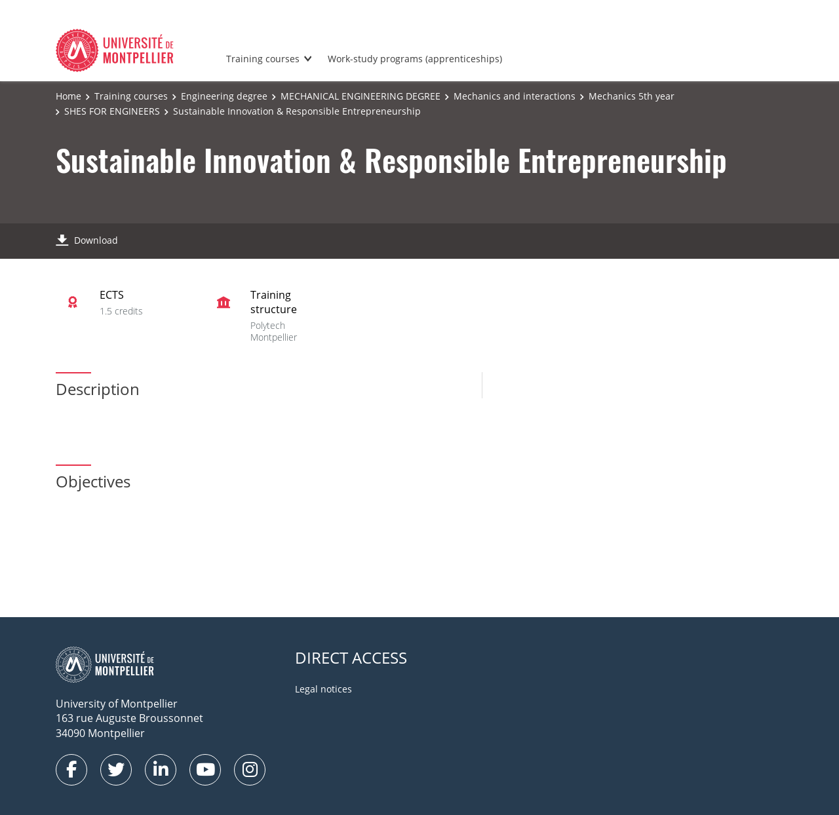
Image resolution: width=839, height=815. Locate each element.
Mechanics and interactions (515, 96)
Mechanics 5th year (631, 96)
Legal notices (323, 689)
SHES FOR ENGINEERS (112, 111)
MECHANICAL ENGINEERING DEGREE (360, 96)
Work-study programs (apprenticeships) (415, 58)
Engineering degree (224, 96)
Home (68, 96)
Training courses (263, 58)
